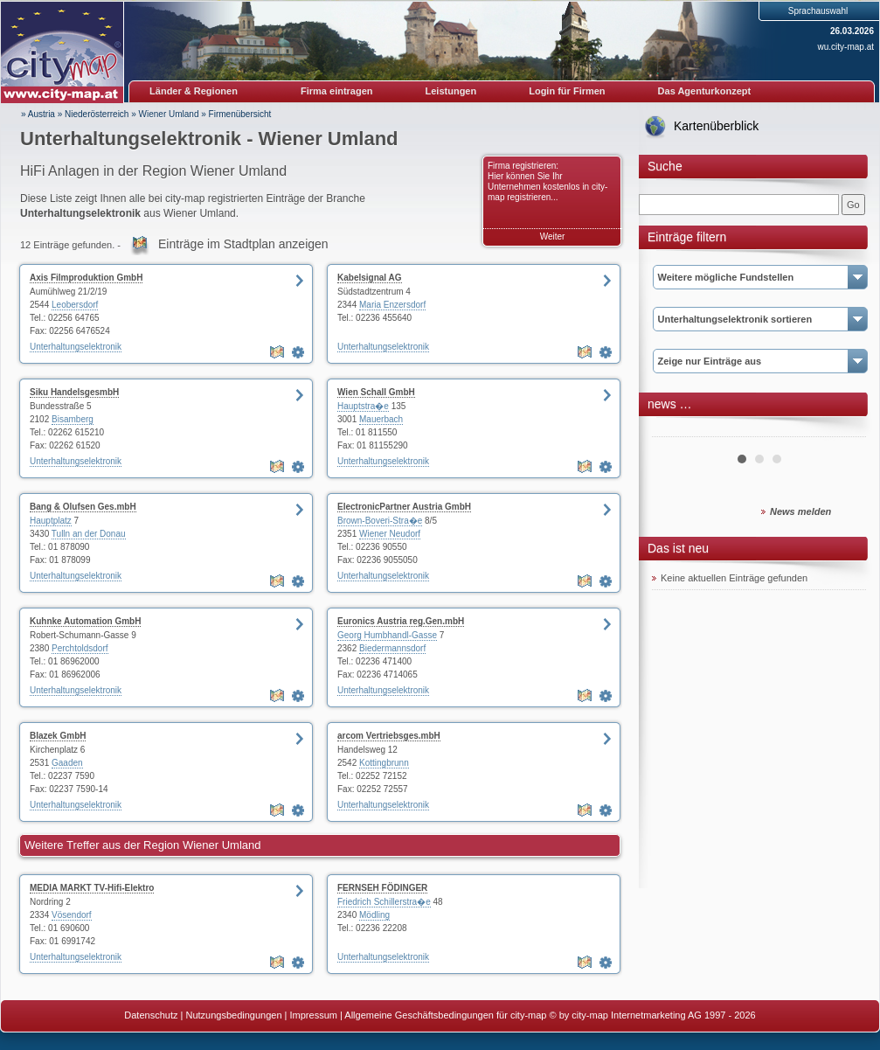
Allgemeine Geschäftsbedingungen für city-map (445, 1015)
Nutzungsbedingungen (233, 1015)
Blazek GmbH (58, 736)
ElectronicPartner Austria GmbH (404, 506)
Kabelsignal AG (369, 277)
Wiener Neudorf (389, 534)
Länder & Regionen (193, 91)
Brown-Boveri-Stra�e (379, 520)
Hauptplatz (51, 520)
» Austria (38, 114)
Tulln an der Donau (89, 534)
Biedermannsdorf (392, 648)
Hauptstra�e (363, 406)
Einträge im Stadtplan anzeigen (243, 244)
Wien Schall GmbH (376, 392)
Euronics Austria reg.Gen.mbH (400, 621)
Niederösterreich (96, 114)
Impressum (313, 1015)
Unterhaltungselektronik (75, 346)
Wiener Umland (169, 114)
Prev (675, 430)
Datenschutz (150, 1015)
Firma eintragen (337, 91)
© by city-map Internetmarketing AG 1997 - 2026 (653, 1015)
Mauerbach (381, 419)
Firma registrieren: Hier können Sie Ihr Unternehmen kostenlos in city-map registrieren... (547, 181)
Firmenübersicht (240, 114)
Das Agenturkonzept (705, 91)
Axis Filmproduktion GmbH (86, 277)
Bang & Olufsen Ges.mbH (83, 506)
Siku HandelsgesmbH (74, 392)
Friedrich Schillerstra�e (384, 902)
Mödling (374, 915)
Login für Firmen (567, 91)
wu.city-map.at (846, 47)
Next (843, 430)
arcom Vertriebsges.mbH (388, 736)
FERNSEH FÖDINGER (382, 888)
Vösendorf (72, 915)
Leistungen (451, 91)
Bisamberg (73, 419)
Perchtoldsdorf (79, 648)
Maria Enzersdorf (392, 304)
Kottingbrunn (384, 763)
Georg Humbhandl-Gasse (387, 635)
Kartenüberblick (716, 126)
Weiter (552, 236)
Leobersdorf (75, 304)
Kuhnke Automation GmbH (85, 621)
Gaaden (67, 763)
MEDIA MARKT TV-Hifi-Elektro (92, 888)
